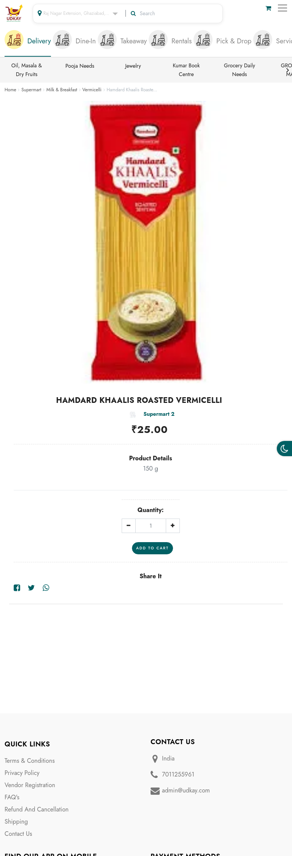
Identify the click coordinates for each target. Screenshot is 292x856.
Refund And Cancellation (37, 809)
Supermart (31, 89)
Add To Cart (152, 548)
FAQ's (12, 797)
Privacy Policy (22, 772)
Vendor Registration (30, 785)
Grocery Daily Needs (239, 70)
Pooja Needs (79, 66)
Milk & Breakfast (61, 89)
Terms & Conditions (30, 760)
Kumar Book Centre (186, 70)
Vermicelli (92, 89)
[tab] (28, 42)
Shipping (16, 821)
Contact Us (18, 833)
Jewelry (133, 66)
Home (10, 89)
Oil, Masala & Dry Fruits (26, 70)
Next (287, 70)
